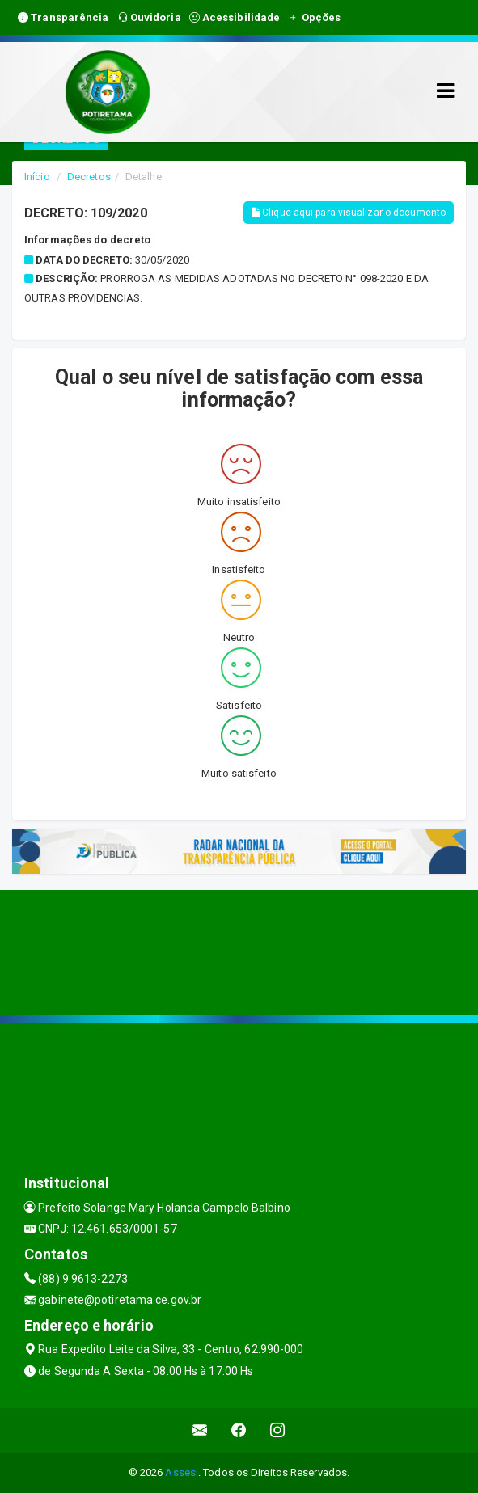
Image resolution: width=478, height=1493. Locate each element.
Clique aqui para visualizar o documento (349, 212)
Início (37, 177)
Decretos (89, 177)
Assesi (181, 1472)
